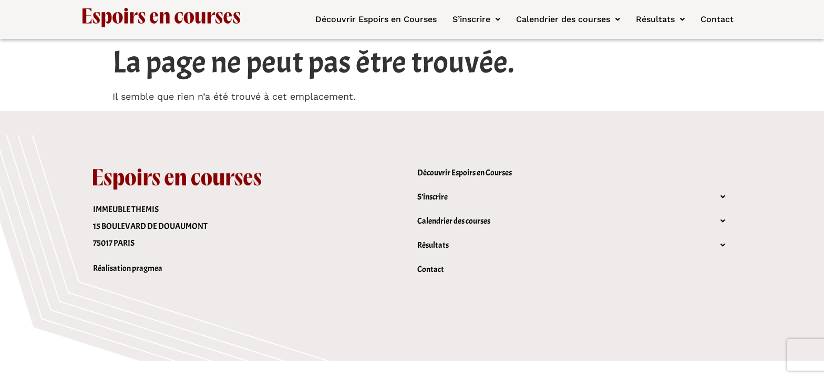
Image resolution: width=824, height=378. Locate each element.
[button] (476, 19)
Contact (717, 19)
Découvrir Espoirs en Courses (376, 19)
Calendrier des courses (568, 19)
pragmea (147, 268)
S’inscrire (476, 19)
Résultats (660, 19)
